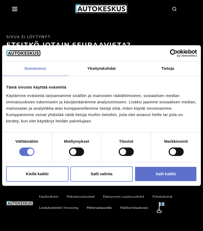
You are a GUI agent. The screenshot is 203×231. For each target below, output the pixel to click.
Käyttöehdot (48, 196)
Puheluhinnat (162, 196)
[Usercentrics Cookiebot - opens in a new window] (174, 53)
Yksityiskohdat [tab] (101, 68)
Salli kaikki (166, 174)
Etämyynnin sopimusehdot (123, 196)
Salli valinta (102, 174)
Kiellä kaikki (37, 174)
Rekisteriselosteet (81, 196)
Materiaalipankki (99, 207)
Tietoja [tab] (167, 68)
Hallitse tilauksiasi (134, 207)
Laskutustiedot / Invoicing (58, 207)
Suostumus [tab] (35, 68)
